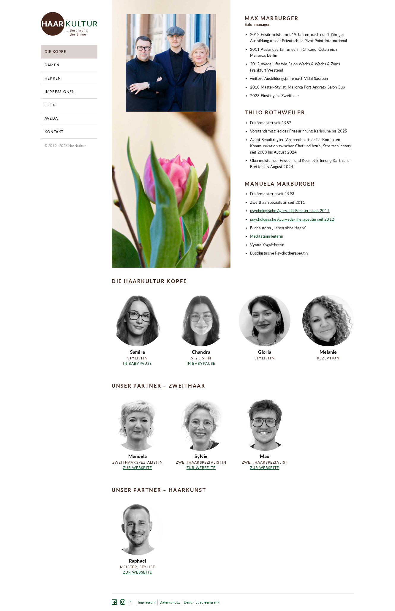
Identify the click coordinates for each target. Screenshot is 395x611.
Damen (52, 65)
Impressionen (60, 92)
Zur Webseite (137, 468)
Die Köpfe (55, 51)
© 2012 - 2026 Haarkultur (65, 146)
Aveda (51, 118)
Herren (53, 78)
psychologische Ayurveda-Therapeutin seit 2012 (292, 219)
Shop (50, 105)
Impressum (147, 602)
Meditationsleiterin (266, 236)
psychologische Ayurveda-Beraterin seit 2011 (290, 211)
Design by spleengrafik (201, 602)
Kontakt (54, 132)
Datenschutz (169, 602)
